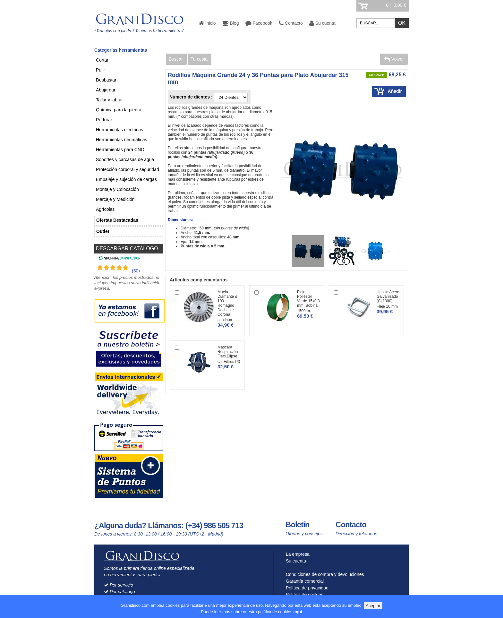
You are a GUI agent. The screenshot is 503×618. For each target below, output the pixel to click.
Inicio (207, 23)
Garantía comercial (303, 581)
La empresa (296, 554)
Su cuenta (322, 23)
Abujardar (105, 89)
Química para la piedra (118, 109)
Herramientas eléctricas (119, 129)
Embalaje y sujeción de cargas (126, 179)
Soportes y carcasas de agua (125, 159)
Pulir (100, 70)
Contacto (291, 23)
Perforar (104, 119)
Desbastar (106, 79)
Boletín (297, 524)
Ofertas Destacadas (117, 220)
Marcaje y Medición (115, 199)
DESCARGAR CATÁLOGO (127, 248)
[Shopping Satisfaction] (118, 259)
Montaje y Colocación (117, 189)
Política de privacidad (305, 587)
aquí (298, 611)
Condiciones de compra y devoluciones (323, 574)
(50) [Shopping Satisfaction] (136, 270)
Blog (230, 23)
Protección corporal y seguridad (127, 169)
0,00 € (400, 5)
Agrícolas (105, 209)
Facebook (258, 23)
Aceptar (373, 605)
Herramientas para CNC (120, 149)
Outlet (102, 231)
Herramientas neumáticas (121, 139)
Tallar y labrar (109, 99)
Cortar (102, 60)
